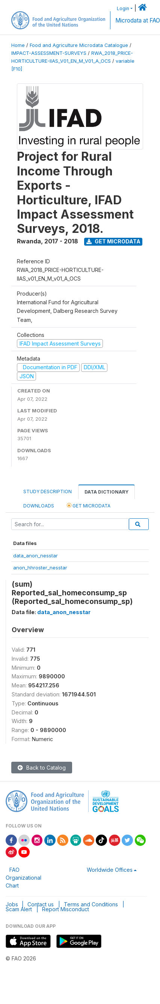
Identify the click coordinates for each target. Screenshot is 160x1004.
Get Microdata (113, 241)
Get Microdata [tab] (88, 505)
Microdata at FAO (137, 20)
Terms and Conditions (91, 904)
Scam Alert (19, 909)
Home (18, 45)
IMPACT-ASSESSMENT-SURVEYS (48, 53)
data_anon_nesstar (35, 556)
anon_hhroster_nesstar (40, 568)
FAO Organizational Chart (23, 878)
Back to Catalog (42, 767)
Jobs (12, 904)
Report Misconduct (65, 909)
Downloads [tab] (38, 506)
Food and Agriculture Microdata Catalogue (79, 45)
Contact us (40, 904)
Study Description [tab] (47, 491)
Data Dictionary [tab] (106, 492)
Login (123, 8)
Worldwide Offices (110, 870)
